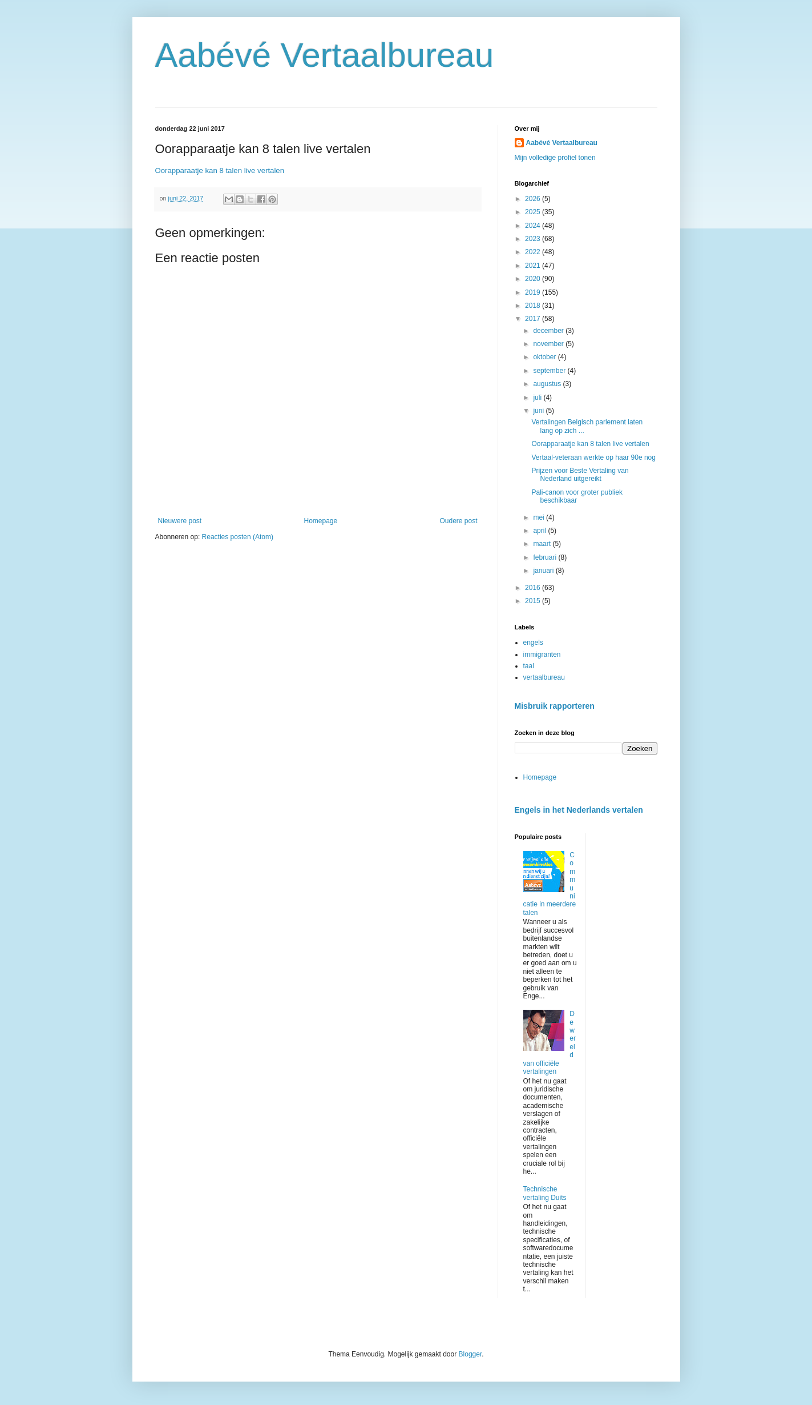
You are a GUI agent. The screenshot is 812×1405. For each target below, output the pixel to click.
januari (544, 571)
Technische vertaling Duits (545, 1193)
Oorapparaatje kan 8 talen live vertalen (220, 170)
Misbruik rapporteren (555, 705)
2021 (533, 266)
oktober (545, 357)
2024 (533, 226)
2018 (533, 306)
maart (542, 544)
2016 (533, 588)
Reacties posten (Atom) (237, 537)
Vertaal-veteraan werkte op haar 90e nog (593, 457)
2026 (533, 199)
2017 (533, 319)
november (549, 344)
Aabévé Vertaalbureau (324, 55)
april (540, 531)
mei (539, 517)
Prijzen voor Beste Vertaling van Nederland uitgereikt (579, 475)
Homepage (320, 521)
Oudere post (458, 521)
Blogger (470, 1354)
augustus (548, 384)
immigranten (542, 655)
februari (545, 557)
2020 (533, 279)
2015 (533, 601)
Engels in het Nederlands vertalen (579, 809)
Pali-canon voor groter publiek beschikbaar (576, 496)
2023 (533, 239)
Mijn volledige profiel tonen (555, 158)
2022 (533, 252)
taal (528, 666)
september (550, 371)
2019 (533, 292)
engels (533, 643)
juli (538, 398)
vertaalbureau (544, 677)
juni (539, 411)
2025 (533, 212)
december (549, 331)
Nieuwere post (180, 521)
